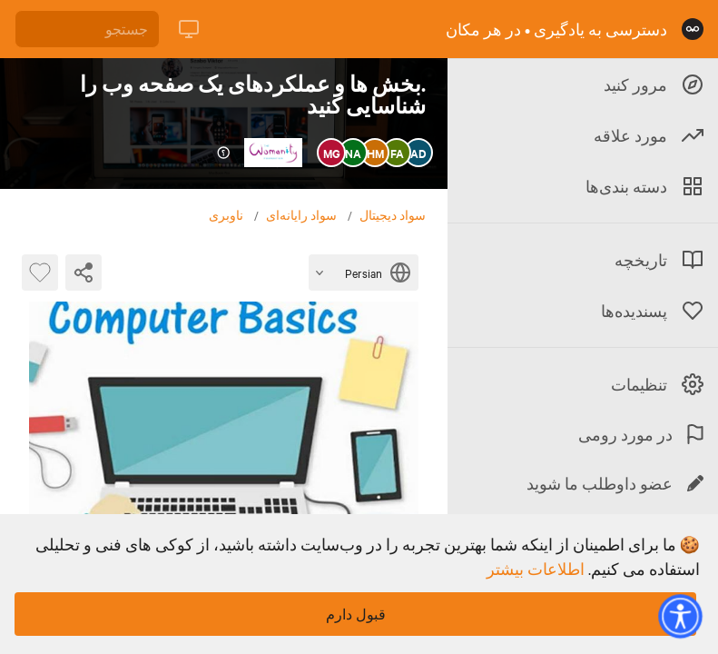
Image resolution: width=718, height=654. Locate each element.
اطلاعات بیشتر (536, 569)
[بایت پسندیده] (40, 272)
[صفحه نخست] (692, 29)
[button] (680, 616)
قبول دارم (356, 614)
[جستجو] (87, 29)
